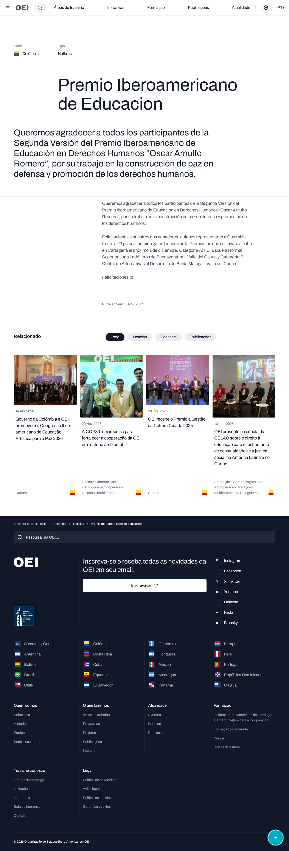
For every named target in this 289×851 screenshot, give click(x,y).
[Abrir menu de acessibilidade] (275, 837)
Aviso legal (91, 788)
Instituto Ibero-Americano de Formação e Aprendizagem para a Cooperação (243, 717)
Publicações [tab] (200, 337)
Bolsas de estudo (227, 747)
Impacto (89, 750)
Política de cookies (97, 798)
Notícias (78, 523)
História (20, 723)
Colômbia (59, 523)
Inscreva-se (144, 585)
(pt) (280, 7)
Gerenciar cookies (97, 806)
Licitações (22, 788)
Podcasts (155, 733)
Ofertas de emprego (29, 780)
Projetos (89, 733)
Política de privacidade (100, 780)
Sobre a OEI (23, 715)
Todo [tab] (115, 337)
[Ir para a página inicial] (22, 7)
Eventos (154, 715)
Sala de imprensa (27, 806)
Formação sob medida (231, 729)
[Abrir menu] (7, 7)
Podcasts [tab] (169, 337)
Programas (91, 723)
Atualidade (241, 7)
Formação (156, 7)
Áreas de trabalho (69, 7)
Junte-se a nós (25, 798)
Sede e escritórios (27, 742)
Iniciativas (115, 7)
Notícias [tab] (140, 337)
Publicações (198, 7)
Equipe (19, 733)
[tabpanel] (144, 427)
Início (43, 523)
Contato (20, 815)
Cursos (219, 738)
